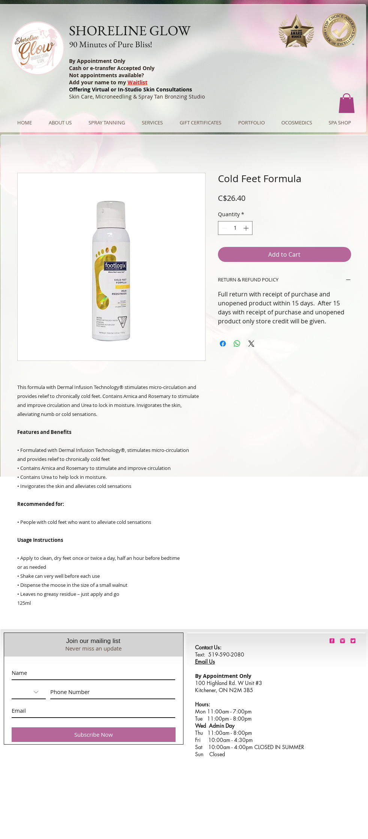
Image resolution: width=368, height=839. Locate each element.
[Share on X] (251, 343)
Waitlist (137, 82)
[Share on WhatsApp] (237, 343)
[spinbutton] (235, 228)
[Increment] (246, 228)
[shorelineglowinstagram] (342, 641)
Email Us (205, 661)
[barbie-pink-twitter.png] (353, 641)
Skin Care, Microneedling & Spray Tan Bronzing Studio (137, 96)
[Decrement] (223, 228)
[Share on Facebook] (222, 343)
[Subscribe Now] (94, 734)
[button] (346, 103)
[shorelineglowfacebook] (332, 641)
